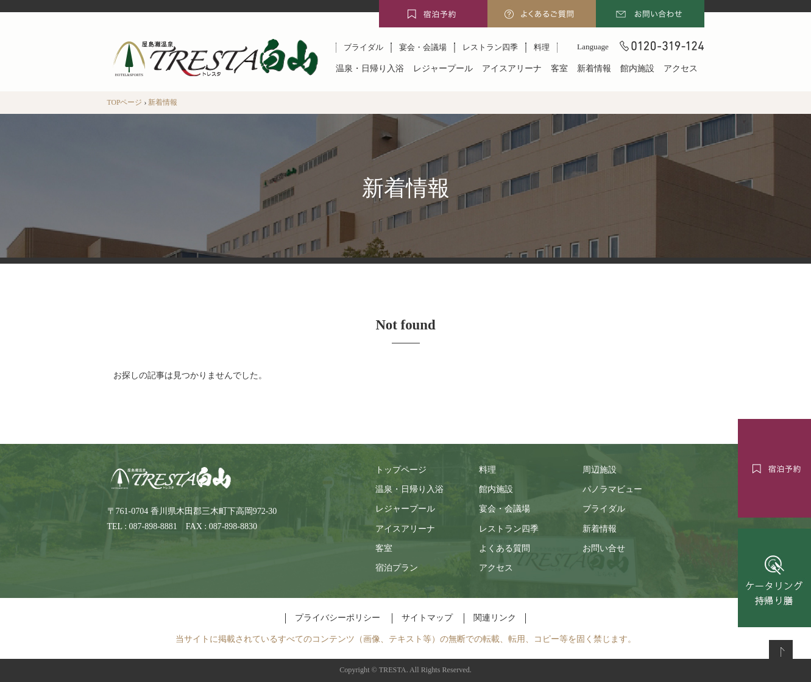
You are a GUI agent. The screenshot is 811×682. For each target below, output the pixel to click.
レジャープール (443, 68)
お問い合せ (604, 548)
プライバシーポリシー (337, 617)
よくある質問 (504, 548)
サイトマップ (427, 617)
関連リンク (494, 617)
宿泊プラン (396, 567)
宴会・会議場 (423, 47)
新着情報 (594, 68)
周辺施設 (600, 469)
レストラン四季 (490, 47)
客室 (559, 68)
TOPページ (125, 103)
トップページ (401, 469)
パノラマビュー (612, 489)
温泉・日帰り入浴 (370, 68)
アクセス (681, 68)
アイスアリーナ (512, 68)
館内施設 (637, 68)
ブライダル (363, 47)
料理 (542, 47)
